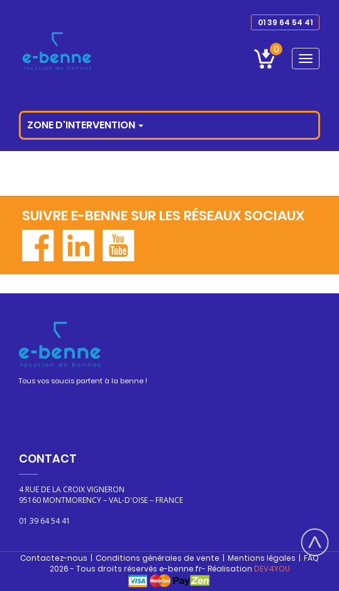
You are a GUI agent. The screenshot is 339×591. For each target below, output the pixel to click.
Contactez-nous (53, 558)
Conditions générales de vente (158, 558)
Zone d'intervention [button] (85, 125)
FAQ (311, 558)
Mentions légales (262, 558)
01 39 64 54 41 (285, 22)
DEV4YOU (272, 568)
